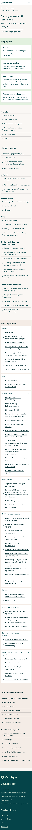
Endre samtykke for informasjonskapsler (15, 804)
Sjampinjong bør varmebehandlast (17, 549)
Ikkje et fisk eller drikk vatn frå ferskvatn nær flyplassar (16, 435)
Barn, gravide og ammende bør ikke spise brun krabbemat (16, 415)
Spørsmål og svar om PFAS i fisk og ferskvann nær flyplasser (16, 348)
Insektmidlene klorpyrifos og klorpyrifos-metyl (14, 311)
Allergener (7, 210)
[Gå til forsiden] (6, 3)
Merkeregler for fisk (12, 410)
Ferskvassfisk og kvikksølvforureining (12, 405)
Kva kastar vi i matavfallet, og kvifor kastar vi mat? (16, 190)
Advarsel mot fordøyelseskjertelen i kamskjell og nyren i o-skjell (16, 443)
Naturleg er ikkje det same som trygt (17, 202)
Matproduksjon (9, 706)
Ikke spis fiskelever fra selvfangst (17, 430)
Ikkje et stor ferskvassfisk (14, 420)
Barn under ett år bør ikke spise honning (14, 644)
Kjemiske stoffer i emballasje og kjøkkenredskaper (15, 253)
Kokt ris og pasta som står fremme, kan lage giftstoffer (15, 595)
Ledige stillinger (6, 819)
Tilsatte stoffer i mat (11, 714)
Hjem (2, 8)
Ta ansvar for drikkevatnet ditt (15, 365)
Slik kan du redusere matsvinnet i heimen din (15, 180)
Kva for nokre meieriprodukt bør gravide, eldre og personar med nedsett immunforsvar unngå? (16, 620)
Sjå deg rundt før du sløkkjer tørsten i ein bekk (15, 360)
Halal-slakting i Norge (12, 501)
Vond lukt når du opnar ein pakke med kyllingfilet (16, 506)
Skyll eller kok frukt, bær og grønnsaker (13, 532)
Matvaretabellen (9, 134)
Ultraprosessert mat (11, 220)
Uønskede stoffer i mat (12, 719)
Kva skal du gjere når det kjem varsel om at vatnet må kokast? (16, 354)
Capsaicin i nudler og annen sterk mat (14, 674)
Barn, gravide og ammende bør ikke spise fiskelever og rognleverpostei (16, 451)
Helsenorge (8, 740)
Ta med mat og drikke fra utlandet (15, 225)
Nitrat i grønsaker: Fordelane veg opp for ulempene (16, 555)
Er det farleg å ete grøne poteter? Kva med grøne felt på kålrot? (17, 561)
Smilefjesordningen (10, 120)
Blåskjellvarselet (9, 116)
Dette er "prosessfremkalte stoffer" (16, 305)
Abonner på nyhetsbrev (12, 32)
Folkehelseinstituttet (11, 744)
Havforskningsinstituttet (12, 748)
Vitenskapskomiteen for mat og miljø (17, 760)
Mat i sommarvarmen (11, 168)
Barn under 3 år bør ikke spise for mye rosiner (17, 576)
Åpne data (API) (6, 800)
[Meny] (29, 3)
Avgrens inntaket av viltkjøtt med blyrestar (15, 485)
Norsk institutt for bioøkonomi (14, 752)
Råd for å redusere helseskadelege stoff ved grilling (16, 289)
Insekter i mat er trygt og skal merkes (14, 668)
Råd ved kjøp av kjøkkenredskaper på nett (16, 277)
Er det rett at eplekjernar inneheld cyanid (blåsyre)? (17, 519)
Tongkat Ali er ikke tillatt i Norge (16, 679)
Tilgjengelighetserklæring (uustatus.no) (14, 796)
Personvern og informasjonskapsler (13, 793)
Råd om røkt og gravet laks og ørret (14, 472)
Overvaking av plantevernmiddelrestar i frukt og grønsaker (15, 568)
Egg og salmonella (11, 380)
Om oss (3, 823)
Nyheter (7, 138)
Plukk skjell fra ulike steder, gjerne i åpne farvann (17, 465)
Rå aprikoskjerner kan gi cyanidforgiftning (13, 582)
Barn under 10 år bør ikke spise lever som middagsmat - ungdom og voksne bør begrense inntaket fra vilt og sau (16, 493)
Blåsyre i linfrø (10, 600)
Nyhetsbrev (5, 789)
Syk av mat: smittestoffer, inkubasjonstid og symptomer (14, 163)
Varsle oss (4, 826)
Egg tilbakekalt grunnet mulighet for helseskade (16, 385)
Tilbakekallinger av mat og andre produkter (13, 129)
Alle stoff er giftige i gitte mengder (16, 301)
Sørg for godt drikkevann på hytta (17, 369)
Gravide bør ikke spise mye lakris (16, 639)
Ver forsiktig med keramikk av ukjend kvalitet (14, 270)
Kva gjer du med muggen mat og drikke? (14, 296)
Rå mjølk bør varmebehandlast (16, 626)
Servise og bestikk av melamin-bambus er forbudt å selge (15, 264)
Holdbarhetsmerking (11, 206)
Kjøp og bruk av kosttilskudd (14, 229)
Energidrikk (9, 332)
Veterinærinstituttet (11, 756)
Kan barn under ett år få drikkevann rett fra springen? (15, 337)
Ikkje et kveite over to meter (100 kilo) (15, 425)
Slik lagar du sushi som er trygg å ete (16, 459)
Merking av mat (9, 702)
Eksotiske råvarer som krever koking (13, 399)
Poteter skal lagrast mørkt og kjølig (14, 525)
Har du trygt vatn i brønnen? (15, 343)
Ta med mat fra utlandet (12, 723)
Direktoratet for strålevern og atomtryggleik (14, 734)
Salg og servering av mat (12, 710)
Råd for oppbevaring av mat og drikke (17, 185)
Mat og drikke (10, 8)
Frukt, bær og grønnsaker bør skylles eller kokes (15, 538)
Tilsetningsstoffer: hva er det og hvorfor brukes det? (15, 234)
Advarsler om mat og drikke (13, 124)
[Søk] (23, 3)
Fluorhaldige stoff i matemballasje (15, 259)
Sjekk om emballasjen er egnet (14, 248)
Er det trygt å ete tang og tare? (16, 659)
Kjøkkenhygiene (9, 157)
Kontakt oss (5, 815)
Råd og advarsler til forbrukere (9, 10)
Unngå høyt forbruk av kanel (15, 663)
